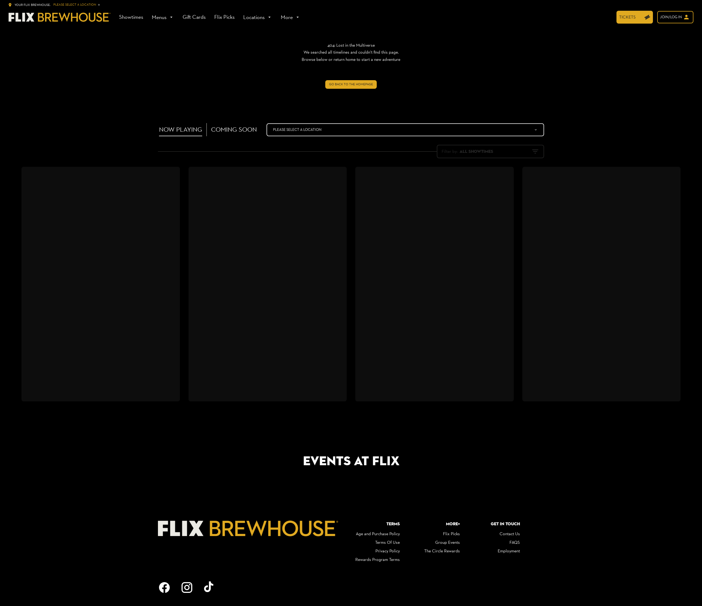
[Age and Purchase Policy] (378, 534)
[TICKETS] (634, 17)
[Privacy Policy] (387, 551)
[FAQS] (514, 542)
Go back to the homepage (351, 84)
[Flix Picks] (224, 17)
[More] (290, 17)
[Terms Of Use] (387, 542)
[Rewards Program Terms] (377, 559)
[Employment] (509, 551)
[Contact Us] (510, 534)
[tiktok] (209, 587)
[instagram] (186, 587)
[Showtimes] (131, 17)
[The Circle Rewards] (442, 551)
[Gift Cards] (194, 17)
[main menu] (209, 17)
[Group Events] (447, 542)
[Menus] (163, 17)
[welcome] (675, 17)
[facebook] (164, 587)
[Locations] (257, 17)
